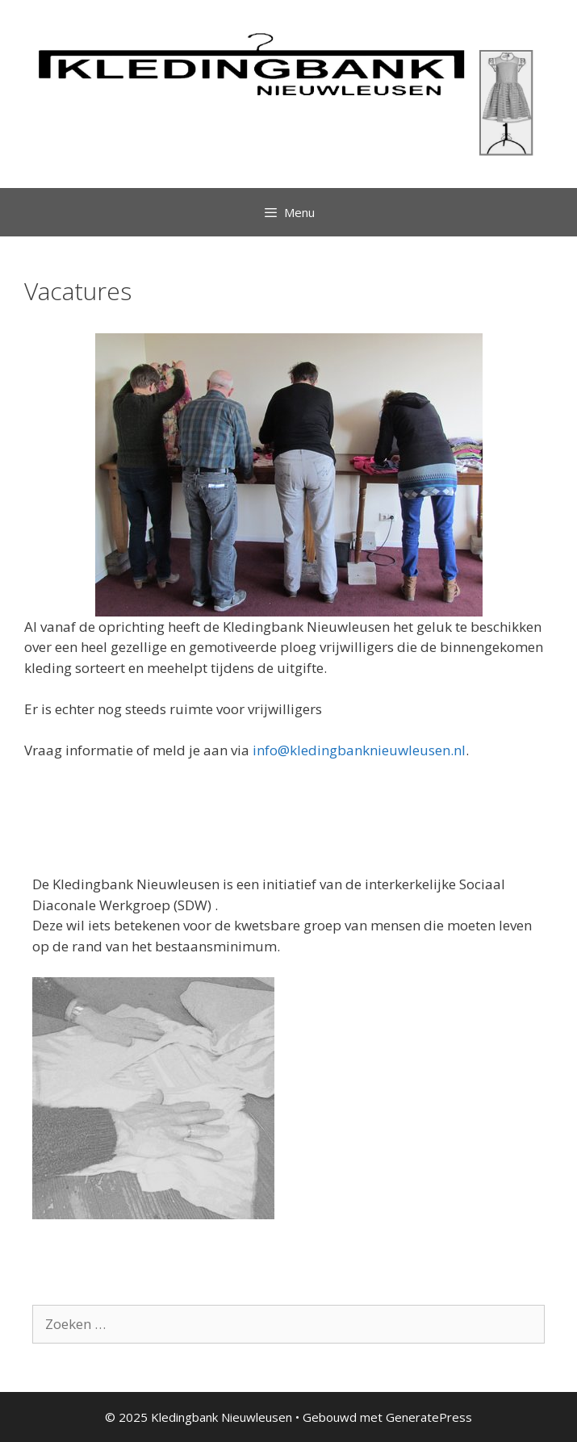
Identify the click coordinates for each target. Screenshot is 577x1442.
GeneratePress (429, 1417)
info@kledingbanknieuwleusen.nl (359, 750)
